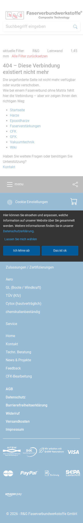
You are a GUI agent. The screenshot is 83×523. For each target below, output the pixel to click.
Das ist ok (60, 250)
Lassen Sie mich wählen (20, 239)
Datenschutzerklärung (18, 231)
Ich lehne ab (21, 250)
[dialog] (41, 261)
